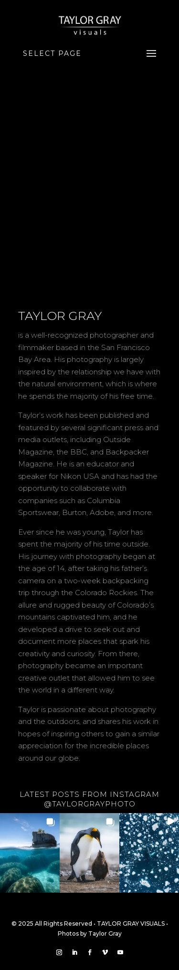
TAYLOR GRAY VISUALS (131, 923)
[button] (30, 853)
